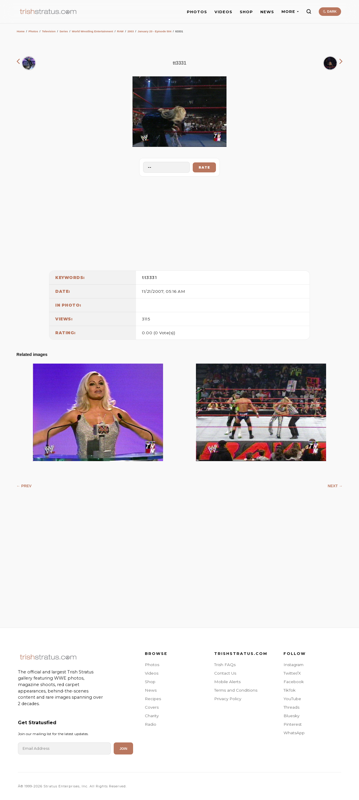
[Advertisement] (179, 222)
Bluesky (291, 715)
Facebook (293, 681)
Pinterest (292, 724)
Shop (150, 681)
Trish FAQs (225, 664)
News (151, 690)
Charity (152, 715)
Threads (291, 707)
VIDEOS (223, 12)
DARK (329, 11)
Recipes (153, 698)
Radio (150, 724)
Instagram (293, 664)
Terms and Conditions (235, 690)
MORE (290, 11)
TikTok (289, 690)
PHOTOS (197, 12)
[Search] (308, 11)
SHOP (246, 12)
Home (21, 31)
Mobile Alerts (227, 681)
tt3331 (149, 277)
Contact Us (225, 673)
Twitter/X (292, 673)
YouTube (292, 698)
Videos (151, 673)
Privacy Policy (227, 698)
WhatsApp (294, 732)
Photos (33, 31)
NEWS (267, 12)
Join (123, 748)
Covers (152, 707)
